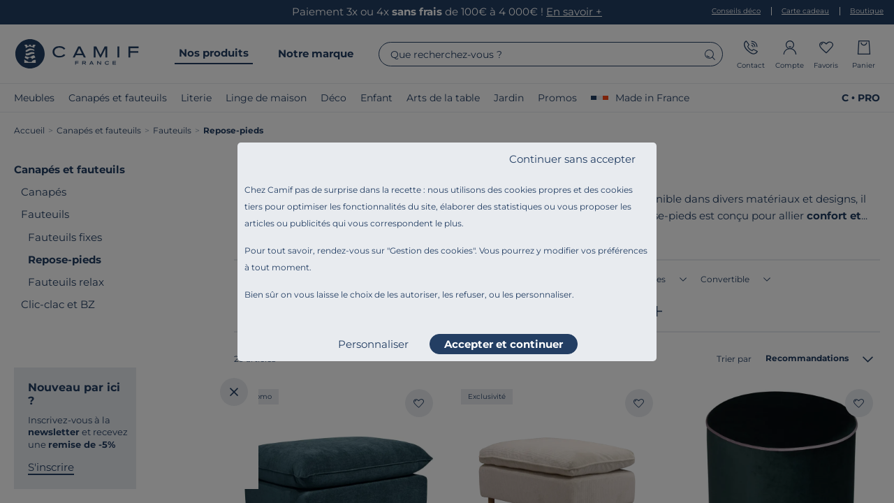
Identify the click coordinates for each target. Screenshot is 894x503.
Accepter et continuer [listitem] (503, 344)
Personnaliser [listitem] (373, 344)
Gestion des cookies (431, 250)
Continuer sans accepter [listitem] (572, 159)
